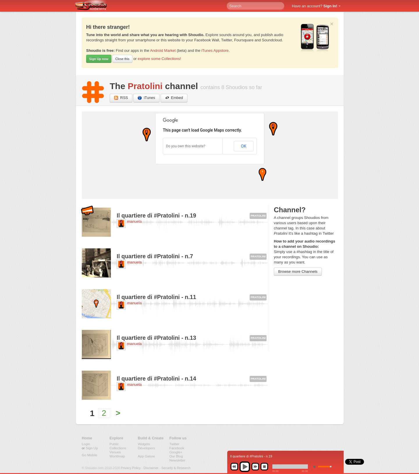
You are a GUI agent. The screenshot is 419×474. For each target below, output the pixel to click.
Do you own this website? (185, 146)
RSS (121, 97)
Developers (146, 448)
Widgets (144, 444)
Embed (174, 97)
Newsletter (177, 460)
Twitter (174, 444)
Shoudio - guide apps (94, 6)
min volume (315, 466)
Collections (117, 448)
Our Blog (176, 456)
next (255, 467)
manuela (134, 221)
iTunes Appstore (214, 50)
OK (243, 146)
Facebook (176, 448)
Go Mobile (89, 455)
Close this (122, 59)
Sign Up (92, 448)
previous (234, 467)
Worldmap (117, 456)
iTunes (146, 97)
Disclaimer (150, 468)
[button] (147, 135)
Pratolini (145, 86)
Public (114, 444)
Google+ (175, 452)
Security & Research (175, 468)
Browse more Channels (297, 271)
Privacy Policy (131, 468)
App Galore (146, 456)
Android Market (163, 50)
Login (86, 444)
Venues (115, 452)
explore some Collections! (159, 58)
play (245, 467)
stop (264, 467)
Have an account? (314, 6)
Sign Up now (99, 59)
